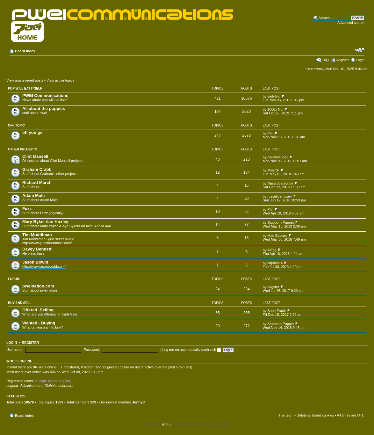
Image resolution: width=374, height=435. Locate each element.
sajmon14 (275, 263)
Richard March (37, 182)
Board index (25, 51)
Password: (92, 350)
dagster (273, 287)
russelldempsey (280, 196)
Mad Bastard (277, 235)
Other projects (22, 149)
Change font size (359, 50)
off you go (32, 132)
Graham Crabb (37, 169)
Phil (270, 133)
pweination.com (38, 286)
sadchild (274, 96)
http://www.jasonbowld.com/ (44, 266)
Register (342, 60)
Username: (15, 350)
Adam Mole (33, 195)
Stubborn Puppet (281, 222)
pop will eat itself (25, 88)
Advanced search (350, 23)
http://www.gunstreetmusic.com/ (47, 243)
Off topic (16, 125)
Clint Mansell (35, 156)
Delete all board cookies (315, 415)
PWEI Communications (45, 95)
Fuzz (27, 208)
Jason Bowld (35, 262)
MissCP (274, 170)
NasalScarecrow (280, 183)
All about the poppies (43, 108)
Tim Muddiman (37, 234)
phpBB (167, 424)
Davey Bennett (37, 249)
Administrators (31, 386)
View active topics (60, 80)
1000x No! (276, 109)
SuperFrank (277, 311)
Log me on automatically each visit (191, 350)
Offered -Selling (38, 310)
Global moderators (58, 386)
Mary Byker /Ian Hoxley (45, 221)
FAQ (325, 60)
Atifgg (272, 250)
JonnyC (138, 402)
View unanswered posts (24, 80)
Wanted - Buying (38, 323)
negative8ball (278, 157)
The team (286, 415)
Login (360, 60)
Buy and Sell (19, 303)
